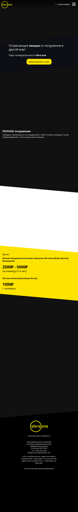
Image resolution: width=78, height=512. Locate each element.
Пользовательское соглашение (39, 442)
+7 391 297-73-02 (40, 450)
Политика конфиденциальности (39, 444)
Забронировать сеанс (39, 61)
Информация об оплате (39, 446)
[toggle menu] (73, 4)
